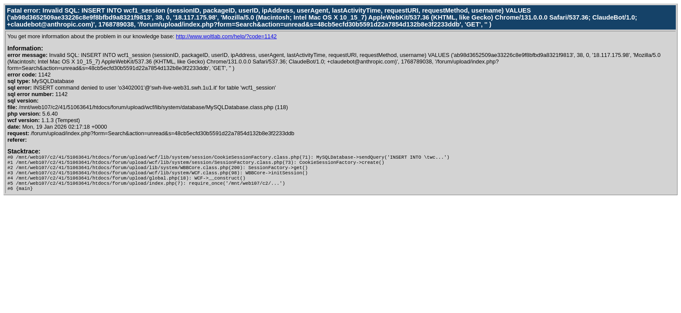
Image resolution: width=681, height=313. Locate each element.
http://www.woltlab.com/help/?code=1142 (226, 36)
